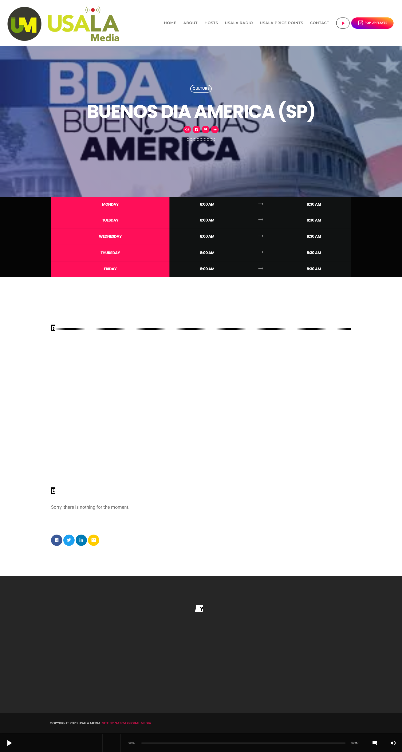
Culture (201, 89)
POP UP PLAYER (372, 23)
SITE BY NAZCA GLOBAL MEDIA (126, 724)
